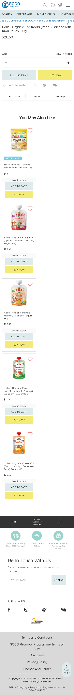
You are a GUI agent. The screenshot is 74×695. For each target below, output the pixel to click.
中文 (14, 521)
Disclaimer (37, 655)
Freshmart (25, 14)
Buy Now (55, 75)
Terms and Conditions (37, 637)
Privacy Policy (37, 662)
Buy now (19, 194)
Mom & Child (46, 14)
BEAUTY (7, 14)
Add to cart (19, 75)
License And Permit (37, 669)
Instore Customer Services (37, 522)
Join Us (59, 579)
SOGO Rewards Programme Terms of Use (37, 646)
